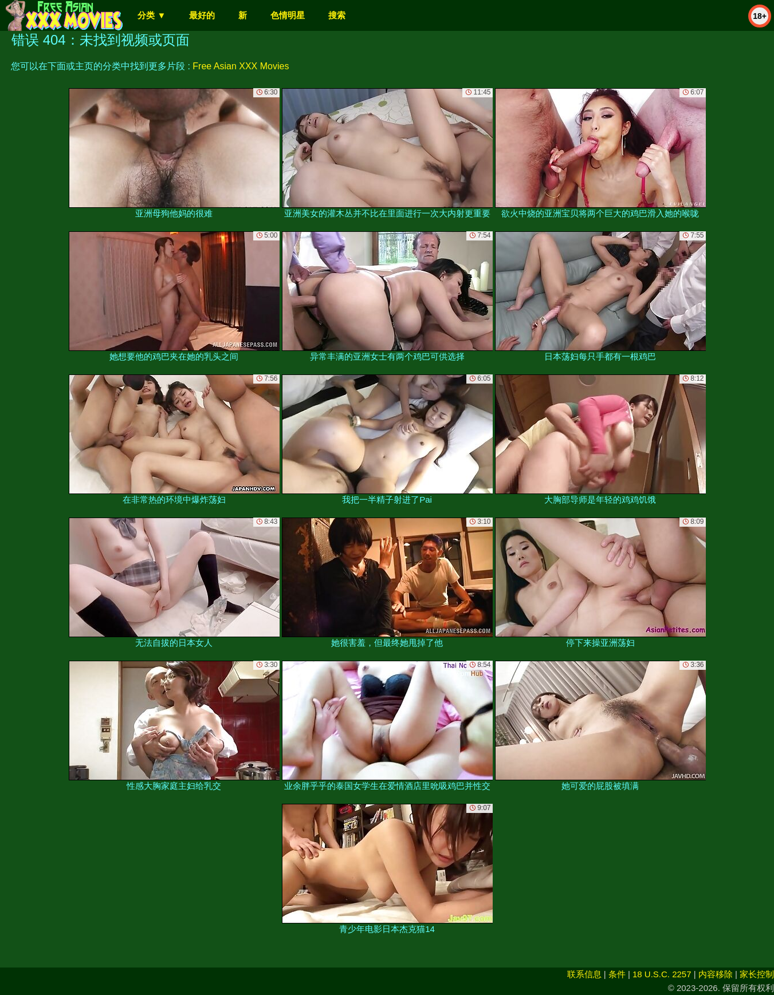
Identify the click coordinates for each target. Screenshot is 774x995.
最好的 (202, 15)
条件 (617, 974)
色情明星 (287, 15)
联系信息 (584, 974)
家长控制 (757, 974)
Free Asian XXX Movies (240, 66)
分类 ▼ (151, 15)
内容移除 (715, 974)
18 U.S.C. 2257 (662, 974)
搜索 (336, 15)
